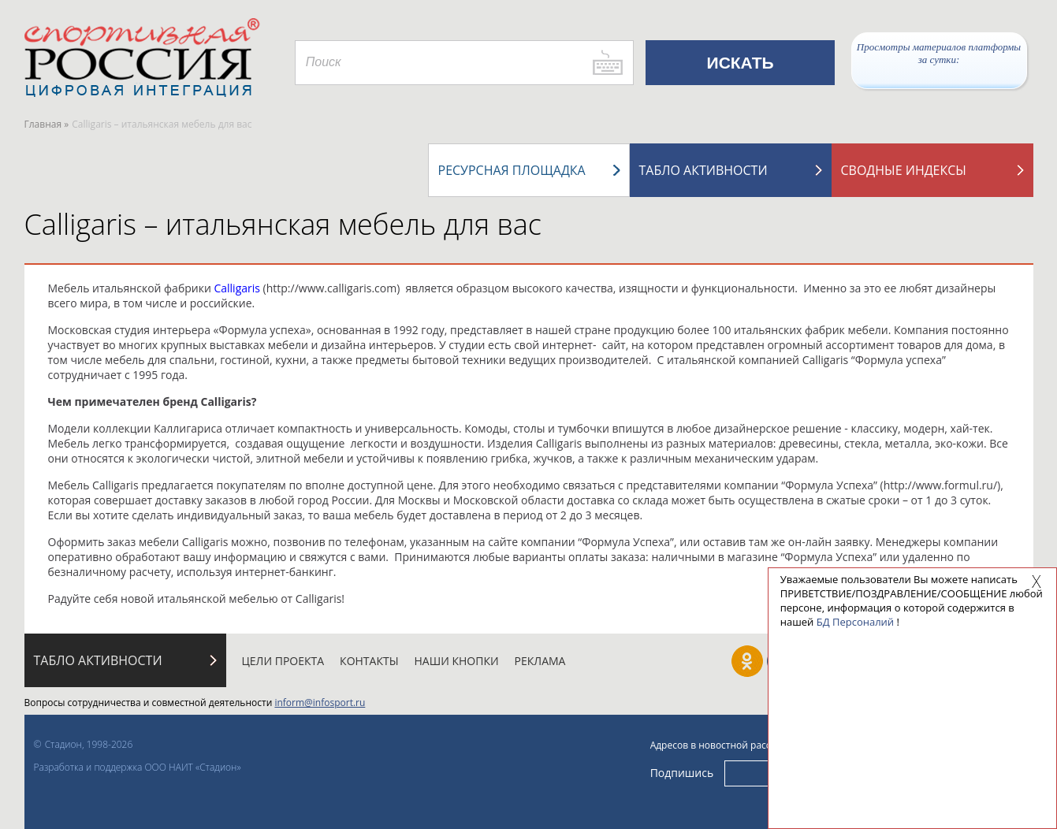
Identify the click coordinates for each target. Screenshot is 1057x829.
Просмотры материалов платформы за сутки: (939, 53)
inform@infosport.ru (319, 702)
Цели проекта (283, 660)
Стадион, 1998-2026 (89, 744)
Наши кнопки (457, 660)
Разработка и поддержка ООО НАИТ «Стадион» (137, 767)
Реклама (540, 660)
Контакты (369, 660)
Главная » (46, 124)
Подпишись (682, 772)
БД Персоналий (855, 622)
